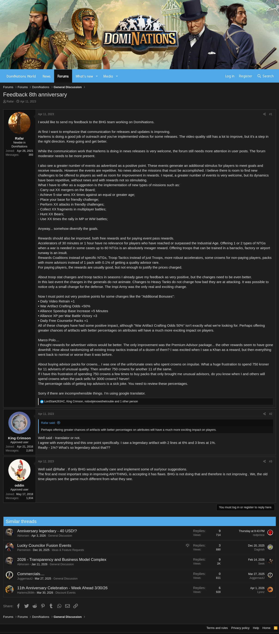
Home (266, 628)
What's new (84, 76)
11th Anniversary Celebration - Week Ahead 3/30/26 (59, 588)
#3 (270, 461)
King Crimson (19, 438)
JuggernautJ (22, 578)
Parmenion (21, 550)
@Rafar (59, 469)
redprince (256, 535)
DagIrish (256, 549)
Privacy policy (240, 628)
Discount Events (62, 592)
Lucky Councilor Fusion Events (41, 545)
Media (108, 76)
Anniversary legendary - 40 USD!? (44, 531)
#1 (270, 114)
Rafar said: (48, 423)
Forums (63, 76)
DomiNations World (21, 76)
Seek (258, 563)
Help (256, 628)
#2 (270, 414)
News (47, 76)
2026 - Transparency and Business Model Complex (59, 559)
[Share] (264, 114)
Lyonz (258, 592)
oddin (19, 485)
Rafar (10, 101)
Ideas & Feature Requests (65, 550)
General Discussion (57, 535)
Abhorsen (20, 535)
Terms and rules (217, 628)
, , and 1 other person (91, 401)
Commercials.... (28, 574)
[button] (96, 76)
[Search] (265, 76)
